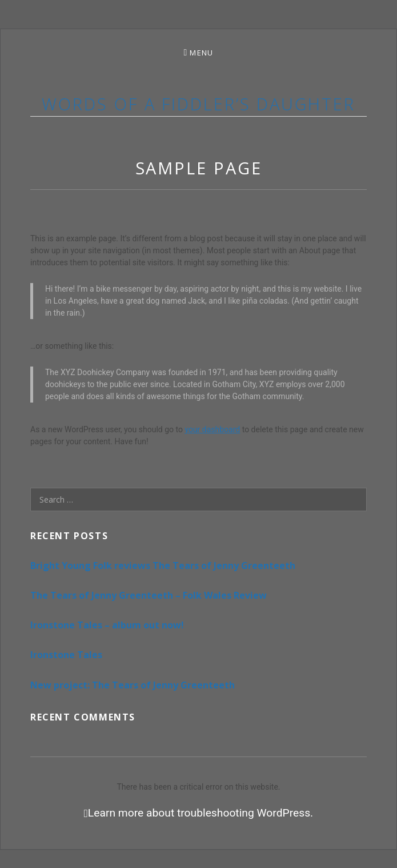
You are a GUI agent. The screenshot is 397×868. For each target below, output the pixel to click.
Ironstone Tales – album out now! (107, 625)
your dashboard (212, 429)
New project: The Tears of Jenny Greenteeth (132, 685)
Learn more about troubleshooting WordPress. (200, 813)
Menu (201, 52)
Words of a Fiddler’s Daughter (198, 104)
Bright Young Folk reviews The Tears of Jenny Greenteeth (162, 565)
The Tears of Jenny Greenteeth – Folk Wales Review (148, 595)
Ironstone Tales (66, 654)
